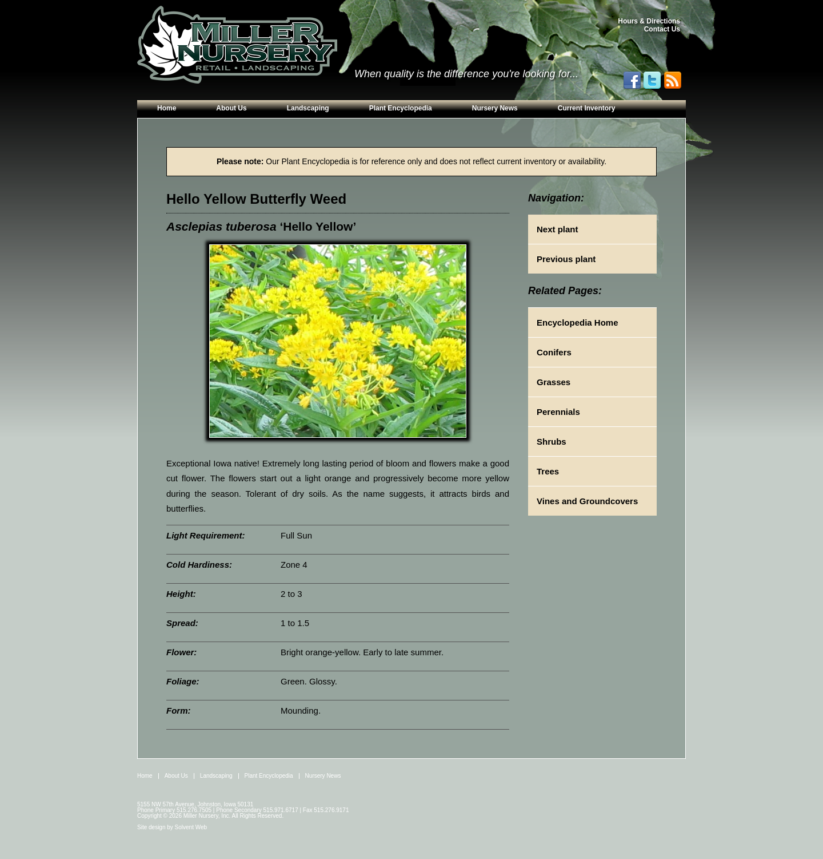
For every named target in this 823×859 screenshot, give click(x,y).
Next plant (557, 229)
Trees (548, 471)
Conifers (554, 352)
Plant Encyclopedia (400, 108)
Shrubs (551, 441)
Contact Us (662, 29)
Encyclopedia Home (577, 322)
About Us (231, 108)
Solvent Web (191, 827)
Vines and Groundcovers (587, 501)
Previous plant (566, 259)
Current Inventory (587, 108)
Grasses (553, 382)
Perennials (558, 412)
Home (166, 108)
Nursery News (495, 108)
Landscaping (308, 108)
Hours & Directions (649, 21)
